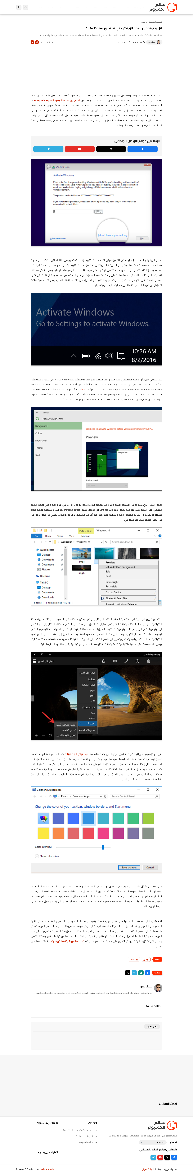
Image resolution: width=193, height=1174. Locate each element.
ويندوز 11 (115, 7)
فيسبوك (104, 7)
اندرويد (66, 7)
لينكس (84, 7)
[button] (147, 972)
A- (32, 42)
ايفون (57, 7)
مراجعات (48, 7)
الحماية (93, 7)
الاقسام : (173, 1142)
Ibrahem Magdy (47, 1169)
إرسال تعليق (152, 1027)
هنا (83, 389)
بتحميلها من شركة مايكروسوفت (67, 941)
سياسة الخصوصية (87, 1142)
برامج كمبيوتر (137, 7)
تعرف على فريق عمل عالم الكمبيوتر (79, 1130)
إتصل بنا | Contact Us (86, 1136)
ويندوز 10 (134, 959)
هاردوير (38, 7)
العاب (75, 7)
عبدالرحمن (151, 42)
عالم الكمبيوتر (148, 1169)
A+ (37, 42)
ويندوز (125, 7)
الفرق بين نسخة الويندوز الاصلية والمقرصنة (57, 100)
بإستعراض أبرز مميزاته (76, 754)
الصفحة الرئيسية (155, 22)
